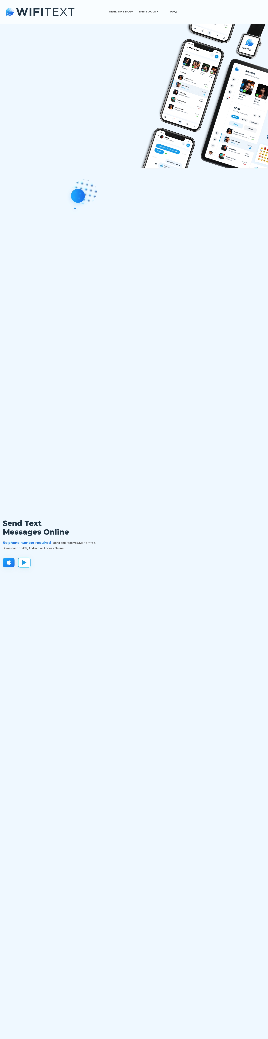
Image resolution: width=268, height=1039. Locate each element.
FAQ (173, 11)
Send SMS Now (121, 11)
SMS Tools (147, 11)
